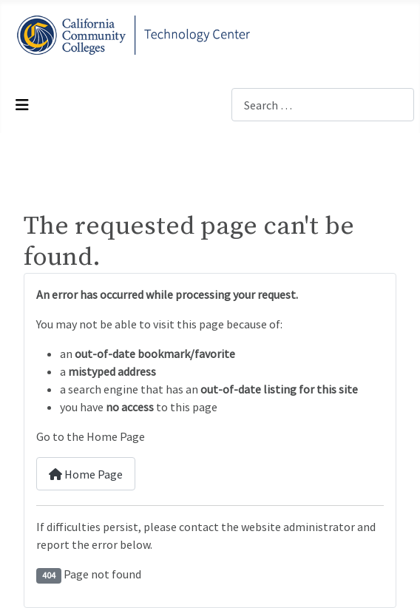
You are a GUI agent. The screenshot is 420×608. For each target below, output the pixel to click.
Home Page (86, 474)
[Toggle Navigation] (22, 105)
